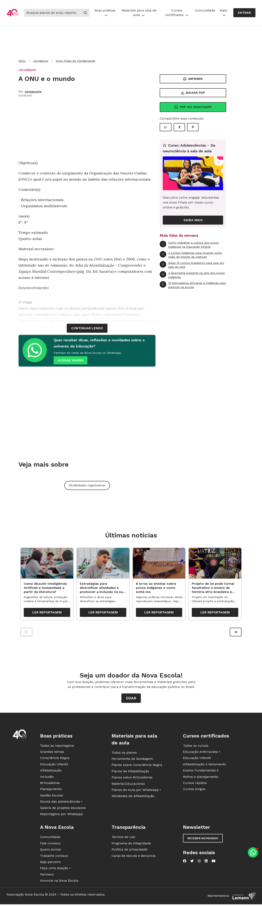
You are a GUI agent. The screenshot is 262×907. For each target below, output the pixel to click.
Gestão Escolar (51, 797)
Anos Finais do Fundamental (75, 60)
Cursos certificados (177, 12)
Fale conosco (50, 845)
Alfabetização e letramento (204, 766)
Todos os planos (124, 755)
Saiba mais (193, 220)
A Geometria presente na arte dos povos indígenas (192, 275)
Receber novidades (202, 840)
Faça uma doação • (55, 870)
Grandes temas (52, 754)
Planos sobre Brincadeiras (132, 779)
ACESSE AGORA (70, 360)
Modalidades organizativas (87, 485)
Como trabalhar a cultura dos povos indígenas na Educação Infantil (189, 244)
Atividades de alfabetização (133, 798)
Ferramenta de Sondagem (132, 761)
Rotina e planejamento (200, 779)
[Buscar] (52, 13)
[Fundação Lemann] (244, 897)
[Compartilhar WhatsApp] (166, 127)
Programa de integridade (131, 845)
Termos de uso (123, 839)
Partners (47, 876)
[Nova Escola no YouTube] (213, 863)
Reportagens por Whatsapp (61, 816)
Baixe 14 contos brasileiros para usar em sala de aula (192, 265)
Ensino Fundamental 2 (200, 773)
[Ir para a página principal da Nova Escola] (13, 13)
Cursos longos (194, 791)
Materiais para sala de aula (139, 12)
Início (22, 60)
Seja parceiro (50, 864)
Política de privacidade (129, 851)
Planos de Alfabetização (130, 773)
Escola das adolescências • (61, 804)
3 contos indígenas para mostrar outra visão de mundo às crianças (191, 255)
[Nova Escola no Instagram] (199, 863)
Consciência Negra (54, 760)
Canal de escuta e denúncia (134, 858)
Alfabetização (51, 773)
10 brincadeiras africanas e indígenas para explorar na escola (193, 285)
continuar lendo (87, 328)
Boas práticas (105, 12)
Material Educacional (128, 786)
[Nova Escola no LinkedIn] (206, 863)
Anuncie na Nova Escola (59, 882)
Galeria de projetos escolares (63, 810)
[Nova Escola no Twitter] (192, 863)
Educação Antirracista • (201, 754)
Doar (131, 700)
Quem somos (50, 851)
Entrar (244, 13)
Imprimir (193, 79)
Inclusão (47, 779)
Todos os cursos (195, 748)
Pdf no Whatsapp (193, 107)
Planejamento (51, 791)
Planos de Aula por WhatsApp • (136, 792)
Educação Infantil (54, 766)
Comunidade (205, 10)
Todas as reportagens (57, 748)
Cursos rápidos (195, 785)
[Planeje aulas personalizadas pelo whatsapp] (252, 852)
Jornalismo (40, 60)
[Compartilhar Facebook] (179, 127)
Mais (223, 12)
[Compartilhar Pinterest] (193, 127)
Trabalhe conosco (54, 858)
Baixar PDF (193, 93)
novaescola (33, 91)
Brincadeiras (50, 785)
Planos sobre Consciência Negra (137, 767)
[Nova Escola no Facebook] (184, 863)
